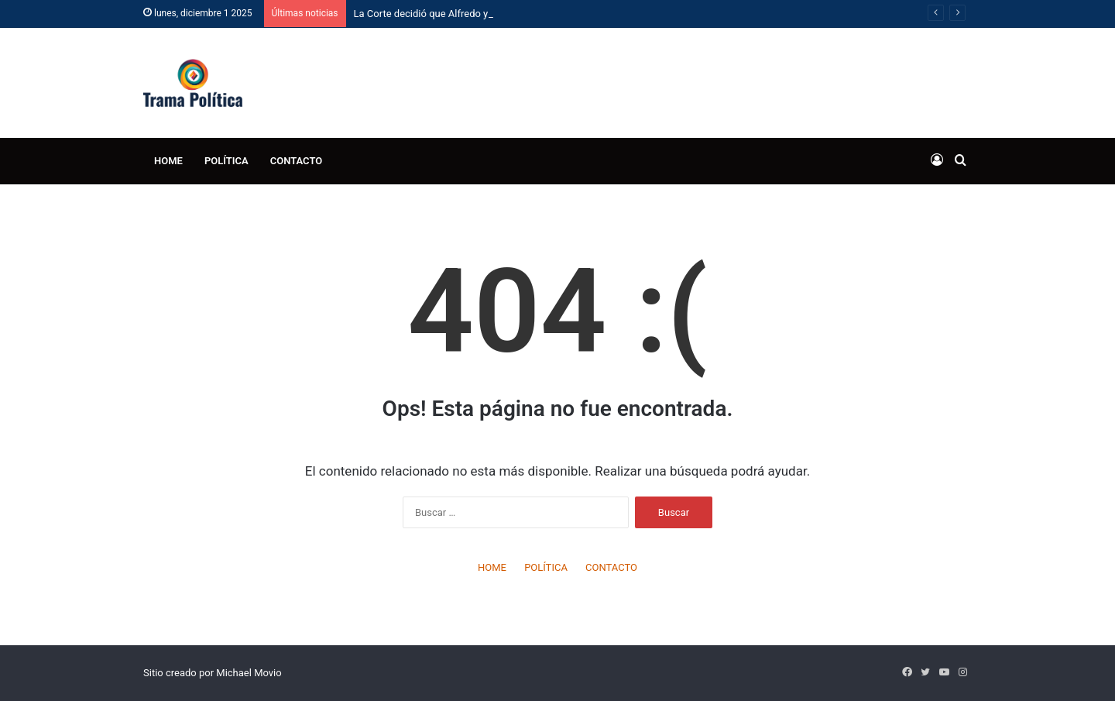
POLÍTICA (226, 161)
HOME (168, 161)
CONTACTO (296, 161)
